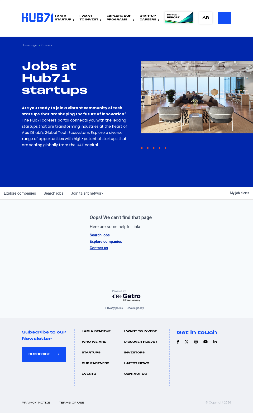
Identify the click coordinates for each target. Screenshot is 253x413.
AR (205, 18)
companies (20, 193)
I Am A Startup (96, 331)
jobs (53, 193)
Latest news (136, 363)
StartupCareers (148, 18)
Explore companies (106, 241)
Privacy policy (114, 308)
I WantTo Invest (89, 18)
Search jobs (100, 235)
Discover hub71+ (141, 342)
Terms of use (71, 402)
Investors (134, 352)
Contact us (99, 248)
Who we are (94, 342)
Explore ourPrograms (119, 18)
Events (89, 374)
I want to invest (140, 331)
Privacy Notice (36, 402)
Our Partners (95, 363)
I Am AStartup (63, 18)
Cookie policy (135, 308)
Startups (91, 352)
